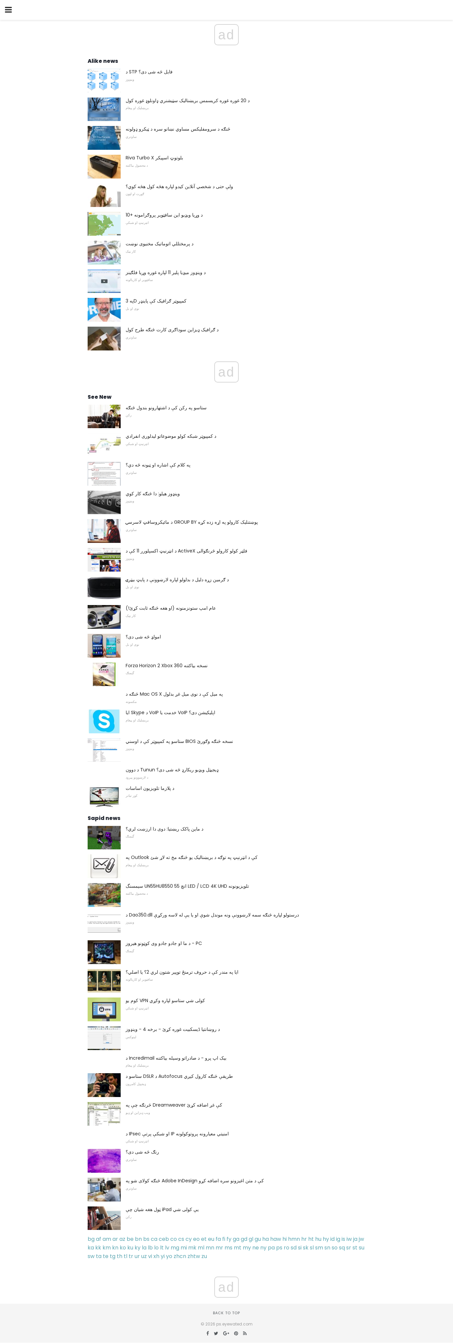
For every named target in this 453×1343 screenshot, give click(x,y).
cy (188, 1239)
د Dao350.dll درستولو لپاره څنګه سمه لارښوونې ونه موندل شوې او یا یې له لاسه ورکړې (212, 915)
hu (318, 1239)
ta (99, 1256)
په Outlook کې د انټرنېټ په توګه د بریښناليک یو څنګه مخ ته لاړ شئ (192, 857)
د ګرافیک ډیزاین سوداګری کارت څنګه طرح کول (172, 329)
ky (138, 1247)
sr (348, 1247)
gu (258, 1239)
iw (349, 1239)
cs (181, 1239)
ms (228, 1247)
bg (91, 1239)
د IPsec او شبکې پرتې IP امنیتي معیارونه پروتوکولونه (177, 1133)
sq (342, 1247)
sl (312, 1247)
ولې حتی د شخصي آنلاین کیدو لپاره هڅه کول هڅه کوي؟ (179, 186)
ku (130, 1247)
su (361, 1247)
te (105, 1256)
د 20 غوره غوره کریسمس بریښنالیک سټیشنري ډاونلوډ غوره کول (188, 100)
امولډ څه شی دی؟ (143, 636)
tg (112, 1256)
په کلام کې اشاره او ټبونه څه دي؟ (158, 465)
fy (228, 1239)
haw (275, 1239)
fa (218, 1239)
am (107, 1239)
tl (125, 1256)
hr (304, 1239)
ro (286, 1247)
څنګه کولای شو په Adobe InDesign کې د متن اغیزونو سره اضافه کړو (195, 1180)
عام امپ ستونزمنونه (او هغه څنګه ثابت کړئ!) (171, 608)
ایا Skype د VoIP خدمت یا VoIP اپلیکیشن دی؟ (170, 712)
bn (138, 1239)
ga (236, 1239)
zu (204, 1256)
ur (137, 1256)
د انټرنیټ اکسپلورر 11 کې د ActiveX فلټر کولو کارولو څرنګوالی (186, 551)
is (343, 1239)
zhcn (180, 1256)
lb (150, 1247)
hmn (294, 1239)
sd (294, 1247)
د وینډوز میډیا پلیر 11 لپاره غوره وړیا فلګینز (166, 272)
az (122, 1239)
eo (196, 1239)
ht (311, 1239)
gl (251, 1239)
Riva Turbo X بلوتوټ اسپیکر (154, 157)
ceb (164, 1239)
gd (244, 1239)
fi (223, 1239)
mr (219, 1247)
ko (123, 1247)
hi (284, 1239)
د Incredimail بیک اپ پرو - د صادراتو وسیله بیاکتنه (176, 1058)
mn (210, 1247)
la (144, 1247)
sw (91, 1256)
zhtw (193, 1256)
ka (91, 1247)
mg (175, 1247)
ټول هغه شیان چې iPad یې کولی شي (162, 1209)
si (300, 1247)
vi (150, 1256)
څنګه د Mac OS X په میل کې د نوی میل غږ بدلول (174, 694)
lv (167, 1247)
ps (279, 1247)
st (354, 1247)
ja (355, 1239)
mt (237, 1247)
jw (361, 1239)
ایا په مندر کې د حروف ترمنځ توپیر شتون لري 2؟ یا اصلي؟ (182, 972)
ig (338, 1239)
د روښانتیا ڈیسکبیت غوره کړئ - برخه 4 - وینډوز (173, 1029)
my (247, 1247)
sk (306, 1247)
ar (115, 1239)
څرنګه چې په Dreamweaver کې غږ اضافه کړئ (174, 1105)
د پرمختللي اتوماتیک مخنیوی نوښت (159, 243)
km (107, 1247)
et (204, 1239)
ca (154, 1239)
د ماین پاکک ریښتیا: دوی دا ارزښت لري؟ (164, 829)
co (173, 1239)
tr (131, 1256)
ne (255, 1247)
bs (146, 1239)
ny (263, 1247)
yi (163, 1256)
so (335, 1247)
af (98, 1239)
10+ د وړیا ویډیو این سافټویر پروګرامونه (164, 215)
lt (162, 1247)
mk (192, 1247)
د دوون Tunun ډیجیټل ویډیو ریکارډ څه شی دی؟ (172, 769)
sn (327, 1247)
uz (144, 1256)
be (130, 1239)
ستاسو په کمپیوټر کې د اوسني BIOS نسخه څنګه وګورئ (179, 741)
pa (271, 1247)
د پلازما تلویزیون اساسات (150, 788)
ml (201, 1247)
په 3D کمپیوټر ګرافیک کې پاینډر (156, 301)
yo (169, 1256)
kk (98, 1247)
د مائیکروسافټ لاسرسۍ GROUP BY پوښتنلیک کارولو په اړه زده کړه (192, 522)
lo (156, 1247)
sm (319, 1247)
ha (265, 1239)
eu (211, 1239)
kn (115, 1247)
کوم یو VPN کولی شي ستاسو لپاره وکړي (165, 1000)
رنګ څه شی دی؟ (142, 1152)
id (332, 1239)
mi (184, 1247)
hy (326, 1239)
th (119, 1256)
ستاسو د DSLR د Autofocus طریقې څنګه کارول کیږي (179, 1076)
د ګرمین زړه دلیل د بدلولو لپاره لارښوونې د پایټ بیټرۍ (177, 579)
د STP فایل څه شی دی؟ (149, 71)
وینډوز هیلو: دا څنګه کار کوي (153, 493)
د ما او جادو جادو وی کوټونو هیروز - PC (164, 943)
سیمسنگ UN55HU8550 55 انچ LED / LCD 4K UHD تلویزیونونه (187, 886)
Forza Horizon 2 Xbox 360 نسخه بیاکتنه (167, 665)
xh (156, 1256)
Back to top (226, 1313)
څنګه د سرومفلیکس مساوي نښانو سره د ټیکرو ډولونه (178, 129)
